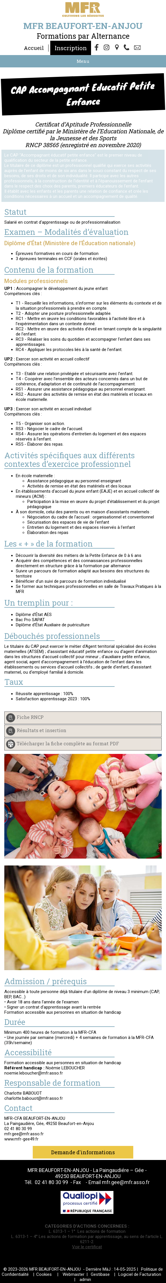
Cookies (44, 1274)
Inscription (71, 48)
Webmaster (73, 1274)
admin (85, 1279)
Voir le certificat (87, 1246)
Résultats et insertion (41, 730)
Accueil (34, 47)
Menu (83, 61)
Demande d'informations (83, 1152)
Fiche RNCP (30, 717)
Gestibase (100, 1274)
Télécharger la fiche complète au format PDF (68, 743)
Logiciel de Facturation (139, 1274)
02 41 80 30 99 (52, 1182)
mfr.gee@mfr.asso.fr (126, 1182)
